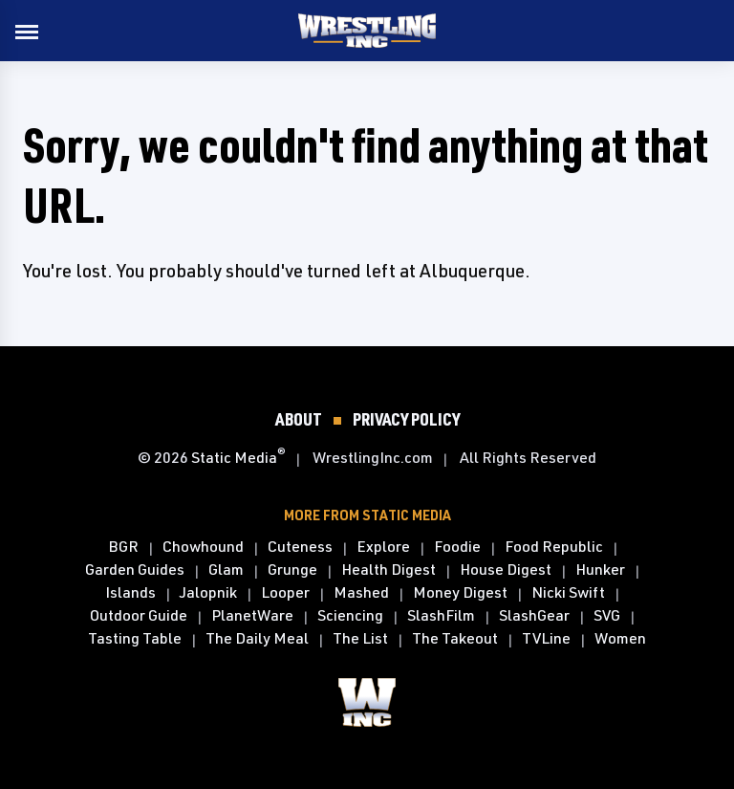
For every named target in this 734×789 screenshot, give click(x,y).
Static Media (234, 457)
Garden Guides (134, 570)
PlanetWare (252, 616)
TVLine (546, 638)
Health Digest (388, 570)
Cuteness (300, 547)
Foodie (457, 547)
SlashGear (534, 616)
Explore (383, 547)
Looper (285, 593)
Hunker (600, 570)
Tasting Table (135, 638)
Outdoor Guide (138, 616)
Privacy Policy (406, 418)
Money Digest (460, 593)
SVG (607, 616)
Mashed (361, 593)
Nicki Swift (568, 593)
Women (620, 638)
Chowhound (203, 547)
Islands (130, 593)
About (298, 418)
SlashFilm (441, 616)
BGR (123, 547)
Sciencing (350, 616)
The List (360, 638)
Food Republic (554, 547)
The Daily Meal (257, 638)
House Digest (505, 570)
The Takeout (455, 638)
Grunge (292, 570)
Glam (226, 570)
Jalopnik (208, 593)
